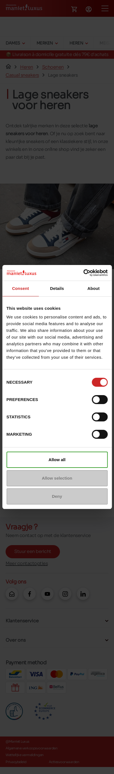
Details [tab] (57, 288)
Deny (57, 496)
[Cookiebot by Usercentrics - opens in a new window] (83, 272)
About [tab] (94, 288)
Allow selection (57, 478)
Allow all (57, 459)
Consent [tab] (20, 288)
